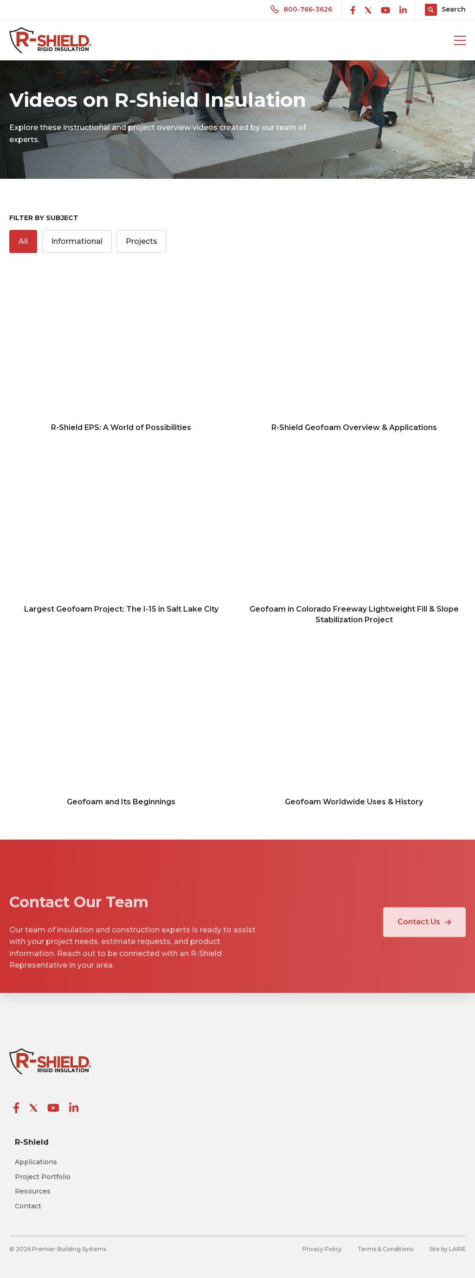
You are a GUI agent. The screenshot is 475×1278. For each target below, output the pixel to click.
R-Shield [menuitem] (32, 1142)
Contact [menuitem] (28, 1206)
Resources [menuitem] (33, 1191)
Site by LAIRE (447, 1248)
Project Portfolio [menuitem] (43, 1177)
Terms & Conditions (385, 1248)
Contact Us (424, 934)
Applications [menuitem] (36, 1162)
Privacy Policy (322, 1248)
